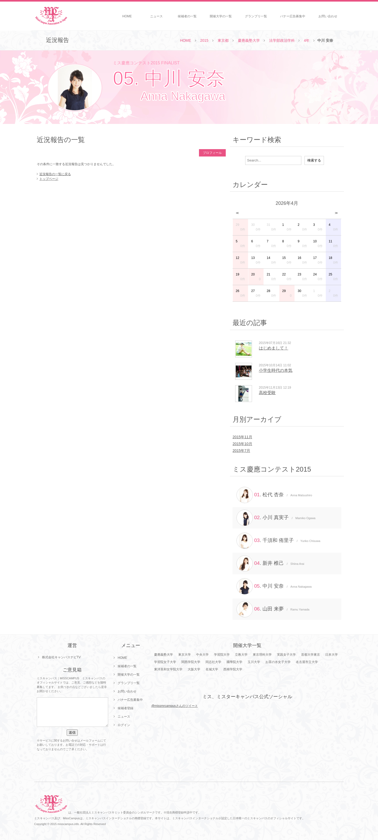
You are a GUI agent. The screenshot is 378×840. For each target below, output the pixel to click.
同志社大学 (213, 662)
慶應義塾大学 (249, 40)
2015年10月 (242, 444)
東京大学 (184, 654)
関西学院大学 (190, 662)
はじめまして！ (273, 348)
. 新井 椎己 (270, 563)
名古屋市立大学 (307, 662)
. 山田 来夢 (273, 609)
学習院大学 (222, 654)
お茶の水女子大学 (278, 662)
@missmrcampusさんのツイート (174, 705)
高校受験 (267, 392)
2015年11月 (242, 437)
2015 (204, 40)
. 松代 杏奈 (274, 495)
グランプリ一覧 (256, 16)
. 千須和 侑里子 (278, 541)
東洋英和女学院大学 (168, 669)
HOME (127, 16)
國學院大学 (234, 662)
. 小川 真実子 (276, 518)
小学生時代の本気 (275, 370)
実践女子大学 (286, 654)
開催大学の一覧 (221, 16)
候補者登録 (125, 708)
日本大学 (331, 654)
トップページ (48, 179)
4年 (306, 40)
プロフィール (212, 153)
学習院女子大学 (165, 662)
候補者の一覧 (187, 16)
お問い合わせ (327, 16)
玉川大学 (254, 662)
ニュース (156, 16)
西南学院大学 (232, 669)
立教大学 (241, 654)
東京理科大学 (262, 654)
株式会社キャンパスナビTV (61, 657)
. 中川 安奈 (274, 586)
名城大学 (212, 669)
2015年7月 (241, 450)
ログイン (124, 725)
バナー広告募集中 (292, 16)
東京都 (223, 40)
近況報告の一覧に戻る (55, 174)
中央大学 (202, 654)
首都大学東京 (310, 654)
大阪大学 (194, 669)
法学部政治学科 (282, 40)
